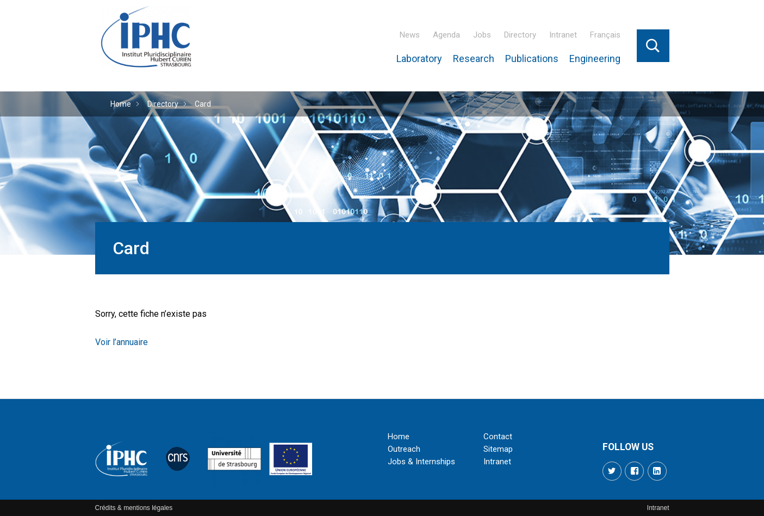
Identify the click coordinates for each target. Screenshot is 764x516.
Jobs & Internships (421, 461)
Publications (531, 58)
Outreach (404, 449)
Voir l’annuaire (121, 342)
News (410, 35)
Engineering (594, 58)
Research (473, 58)
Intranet (563, 35)
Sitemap (498, 449)
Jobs (482, 35)
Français (605, 35)
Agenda (446, 35)
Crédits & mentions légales (134, 508)
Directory (520, 35)
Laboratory (419, 58)
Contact (497, 436)
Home (120, 104)
